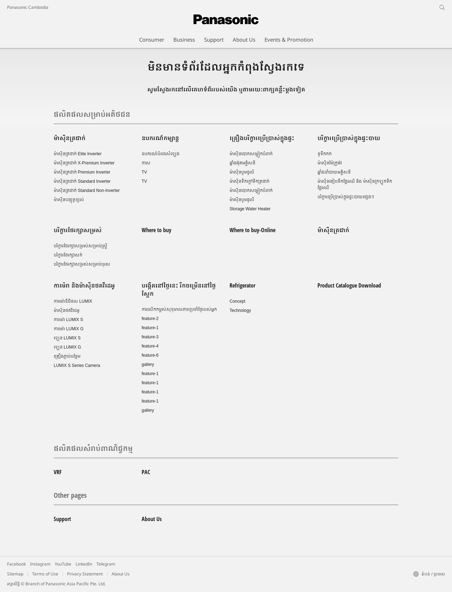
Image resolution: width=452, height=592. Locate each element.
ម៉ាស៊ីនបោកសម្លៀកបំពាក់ (251, 153)
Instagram (40, 564)
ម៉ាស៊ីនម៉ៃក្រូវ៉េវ (329, 163)
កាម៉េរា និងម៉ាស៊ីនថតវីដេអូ (84, 285)
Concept (237, 301)
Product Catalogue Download (349, 285)
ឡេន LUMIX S (67, 338)
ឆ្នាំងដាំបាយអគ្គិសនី (334, 172)
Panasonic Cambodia (27, 7)
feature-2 (150, 318)
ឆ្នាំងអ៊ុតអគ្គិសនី (242, 163)
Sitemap (15, 574)
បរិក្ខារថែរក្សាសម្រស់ (78, 230)
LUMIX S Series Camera (77, 365)
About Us (152, 519)
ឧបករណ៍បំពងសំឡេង (160, 153)
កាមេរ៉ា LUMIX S (68, 319)
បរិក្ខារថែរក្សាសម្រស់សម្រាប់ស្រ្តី (80, 245)
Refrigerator (242, 285)
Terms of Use (45, 574)
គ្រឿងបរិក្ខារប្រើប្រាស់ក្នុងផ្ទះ (262, 138)
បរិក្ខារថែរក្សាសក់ (68, 255)
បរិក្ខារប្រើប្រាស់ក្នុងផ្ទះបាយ (348, 138)
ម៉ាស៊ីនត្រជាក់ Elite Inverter (78, 153)
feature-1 (150, 327)
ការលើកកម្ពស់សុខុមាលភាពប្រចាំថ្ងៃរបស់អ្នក (179, 309)
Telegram (105, 564)
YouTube (63, 564)
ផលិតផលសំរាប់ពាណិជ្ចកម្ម (93, 448)
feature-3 (150, 336)
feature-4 (150, 346)
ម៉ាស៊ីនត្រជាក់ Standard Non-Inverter (87, 190)
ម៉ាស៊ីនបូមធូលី (242, 172)
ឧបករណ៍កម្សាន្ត (160, 138)
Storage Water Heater (250, 208)
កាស (146, 163)
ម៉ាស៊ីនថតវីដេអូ (66, 310)
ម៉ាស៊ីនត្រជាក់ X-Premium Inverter (84, 163)
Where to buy (156, 230)
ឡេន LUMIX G (67, 347)
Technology (240, 310)
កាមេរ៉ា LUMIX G (69, 328)
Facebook (16, 564)
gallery (148, 364)
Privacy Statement (85, 574)
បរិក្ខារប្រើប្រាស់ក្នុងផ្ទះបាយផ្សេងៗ (345, 196)
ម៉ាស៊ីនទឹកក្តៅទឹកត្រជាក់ (249, 181)
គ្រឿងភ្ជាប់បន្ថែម (67, 356)
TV (144, 172)
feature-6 (150, 355)
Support (62, 519)
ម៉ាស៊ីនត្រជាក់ (69, 138)
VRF (58, 472)
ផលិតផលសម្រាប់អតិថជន (92, 114)
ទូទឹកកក (324, 153)
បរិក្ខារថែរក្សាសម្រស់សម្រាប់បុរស (82, 264)
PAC (146, 472)
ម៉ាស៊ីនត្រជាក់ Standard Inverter (82, 181)
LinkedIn (84, 564)
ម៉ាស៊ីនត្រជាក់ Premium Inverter (82, 172)
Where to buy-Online (252, 230)
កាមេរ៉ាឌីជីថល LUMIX (73, 301)
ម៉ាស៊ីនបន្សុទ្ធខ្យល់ (69, 199)
